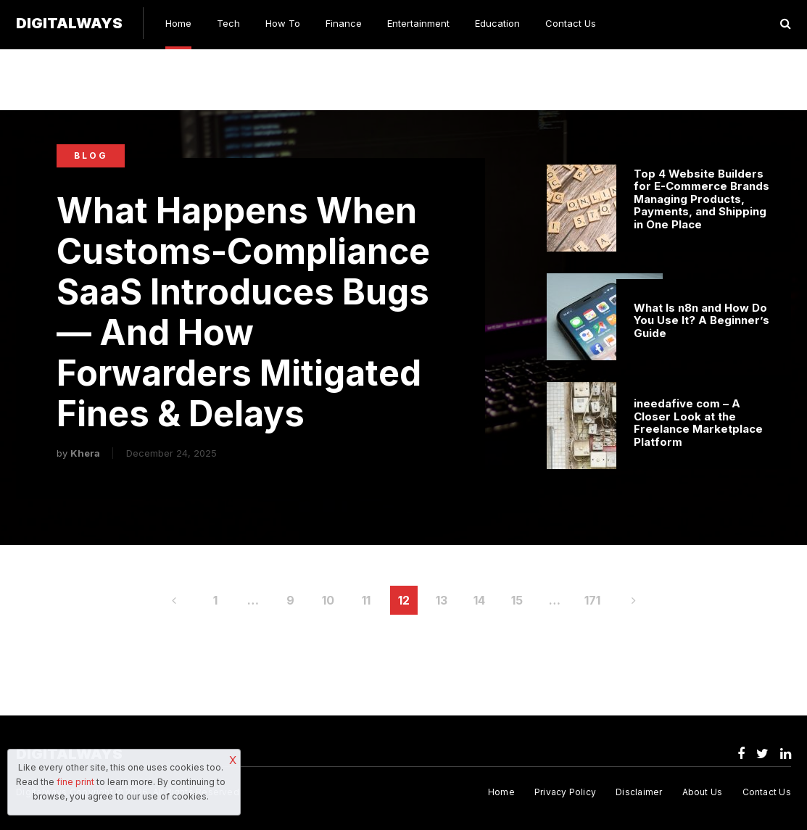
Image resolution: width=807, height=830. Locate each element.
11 (366, 600)
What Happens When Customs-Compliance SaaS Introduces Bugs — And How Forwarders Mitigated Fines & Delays (243, 312)
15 (517, 600)
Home (178, 23)
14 (479, 600)
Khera (85, 453)
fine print (75, 781)
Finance (344, 23)
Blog (91, 155)
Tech (228, 23)
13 (441, 600)
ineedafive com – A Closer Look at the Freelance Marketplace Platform (698, 422)
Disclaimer (639, 792)
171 (592, 600)
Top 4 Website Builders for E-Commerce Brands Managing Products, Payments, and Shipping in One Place (701, 199)
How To (282, 23)
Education (497, 23)
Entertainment (418, 23)
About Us (702, 792)
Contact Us (570, 23)
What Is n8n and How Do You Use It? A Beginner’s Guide (701, 321)
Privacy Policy (565, 792)
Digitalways (69, 23)
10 (328, 600)
